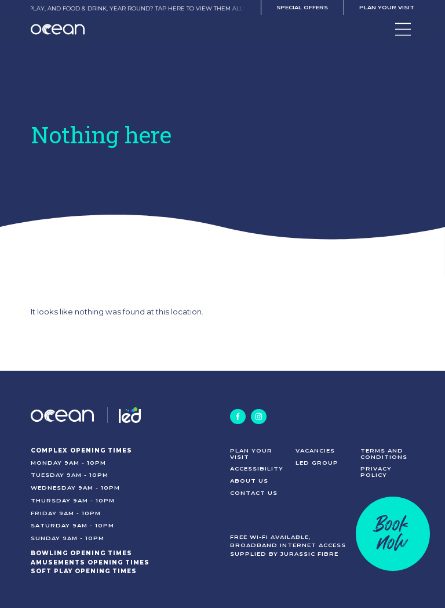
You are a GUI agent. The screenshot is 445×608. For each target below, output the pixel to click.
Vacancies (315, 450)
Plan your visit (386, 6)
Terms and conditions (383, 453)
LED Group (317, 462)
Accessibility (256, 468)
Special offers (302, 6)
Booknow (392, 533)
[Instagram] (258, 416)
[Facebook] (237, 416)
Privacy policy (376, 471)
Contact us (254, 492)
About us (249, 480)
